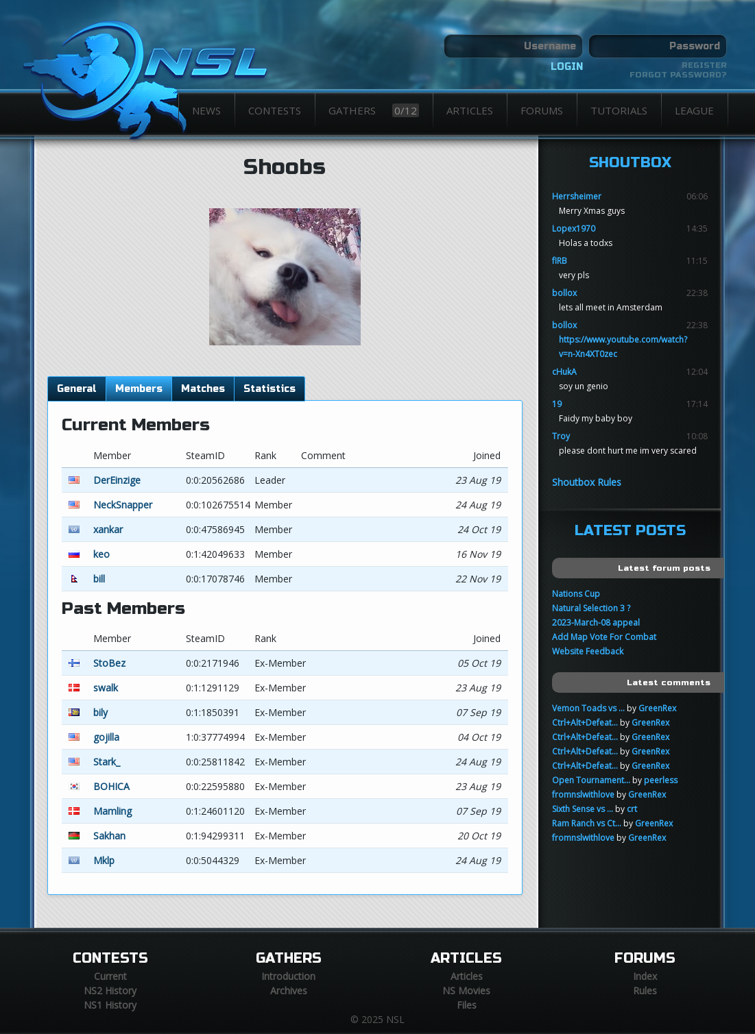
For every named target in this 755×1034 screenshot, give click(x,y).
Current (110, 976)
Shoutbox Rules (586, 482)
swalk (105, 687)
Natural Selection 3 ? (591, 608)
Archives (288, 990)
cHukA (564, 372)
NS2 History (110, 990)
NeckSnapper (122, 504)
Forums (541, 110)
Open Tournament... (591, 780)
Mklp (104, 860)
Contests (274, 110)
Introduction (288, 976)
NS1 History (110, 1004)
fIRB (559, 261)
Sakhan (109, 835)
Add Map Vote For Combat (604, 637)
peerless (661, 780)
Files (467, 1004)
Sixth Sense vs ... (582, 809)
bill (99, 578)
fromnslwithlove (583, 794)
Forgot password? (678, 74)
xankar (108, 529)
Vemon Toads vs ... (588, 708)
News (206, 110)
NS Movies (466, 990)
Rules (645, 990)
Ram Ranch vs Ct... (586, 823)
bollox (564, 293)
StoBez (109, 662)
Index (645, 976)
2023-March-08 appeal (596, 622)
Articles (469, 110)
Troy (561, 436)
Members (139, 389)
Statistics (269, 389)
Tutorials (618, 110)
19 (557, 404)
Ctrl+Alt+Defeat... (585, 722)
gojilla (106, 736)
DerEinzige (117, 480)
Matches (203, 389)
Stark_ (106, 761)
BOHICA (111, 786)
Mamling (112, 810)
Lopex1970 (573, 228)
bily (100, 712)
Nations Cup (576, 594)
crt (632, 809)
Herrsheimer (576, 196)
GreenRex (657, 708)
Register (704, 65)
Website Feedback (587, 651)
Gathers (373, 110)
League (694, 110)
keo (101, 554)
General (77, 389)
